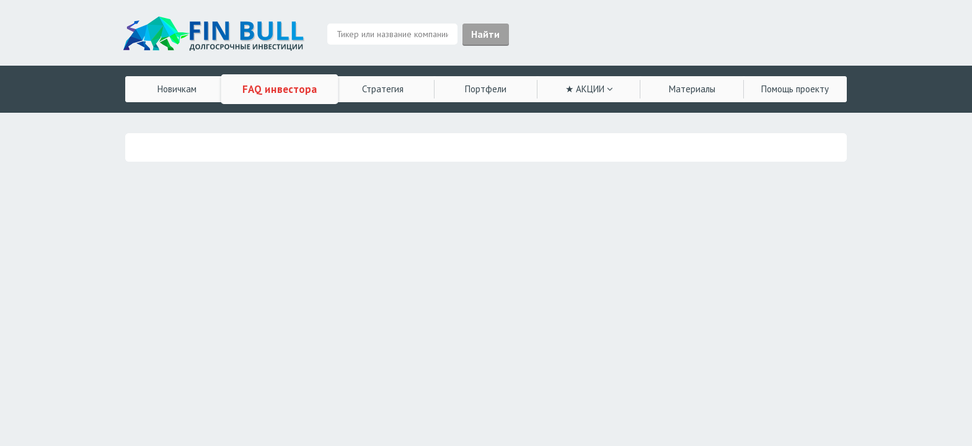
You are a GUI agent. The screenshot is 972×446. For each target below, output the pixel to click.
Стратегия (383, 89)
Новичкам (177, 89)
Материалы (692, 89)
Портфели (485, 89)
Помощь (795, 89)
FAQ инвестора (279, 89)
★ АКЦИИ (589, 89)
